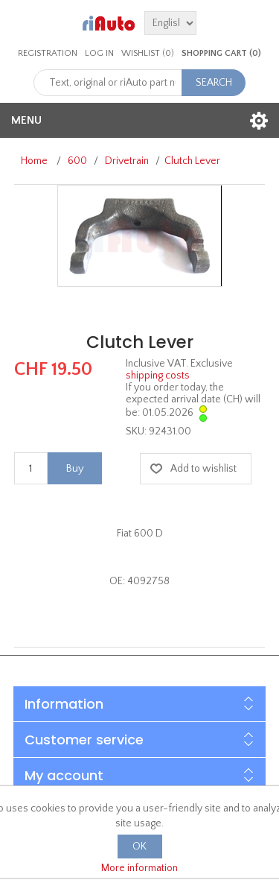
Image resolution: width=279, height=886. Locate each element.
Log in (99, 53)
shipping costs (158, 376)
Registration (47, 53)
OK (139, 846)
